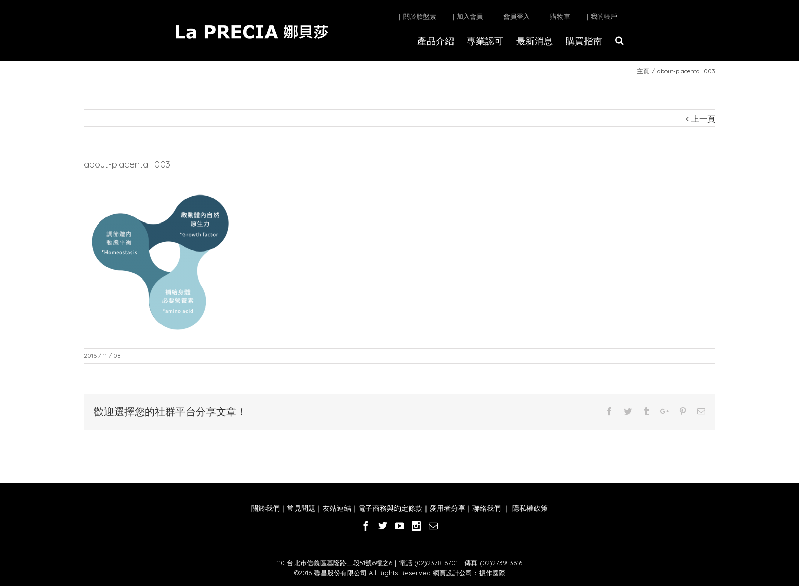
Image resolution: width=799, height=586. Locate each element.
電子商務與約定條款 (390, 508)
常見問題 (301, 508)
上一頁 (703, 119)
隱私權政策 (529, 508)
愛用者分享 (447, 508)
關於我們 (265, 508)
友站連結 (337, 508)
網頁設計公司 (452, 573)
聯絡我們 (486, 508)
